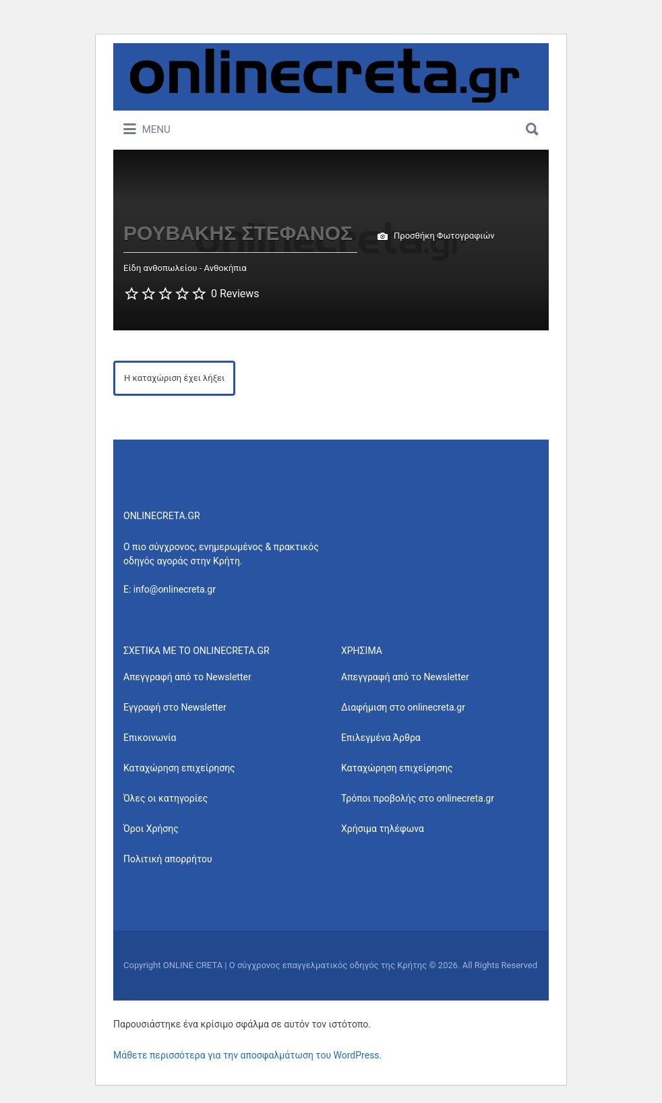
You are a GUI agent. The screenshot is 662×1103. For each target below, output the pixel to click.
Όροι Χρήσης (151, 828)
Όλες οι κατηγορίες (165, 798)
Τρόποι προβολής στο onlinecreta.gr (417, 798)
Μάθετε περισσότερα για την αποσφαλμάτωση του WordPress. (247, 1055)
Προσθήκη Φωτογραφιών (436, 237)
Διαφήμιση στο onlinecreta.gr (403, 707)
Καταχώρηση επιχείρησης (179, 768)
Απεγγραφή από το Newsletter (187, 677)
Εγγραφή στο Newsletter (175, 707)
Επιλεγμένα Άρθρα (381, 737)
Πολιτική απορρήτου (167, 859)
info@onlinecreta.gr (174, 589)
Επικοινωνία (149, 737)
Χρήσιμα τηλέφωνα (382, 828)
